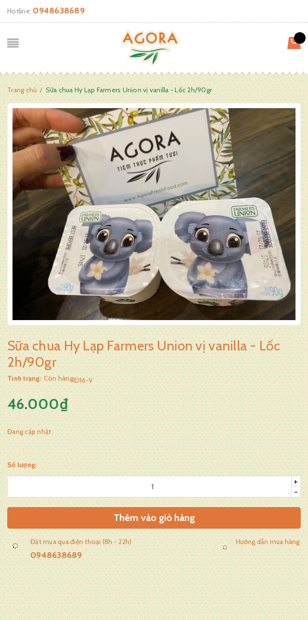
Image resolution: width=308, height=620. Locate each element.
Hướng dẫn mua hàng (268, 541)
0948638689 (59, 10)
